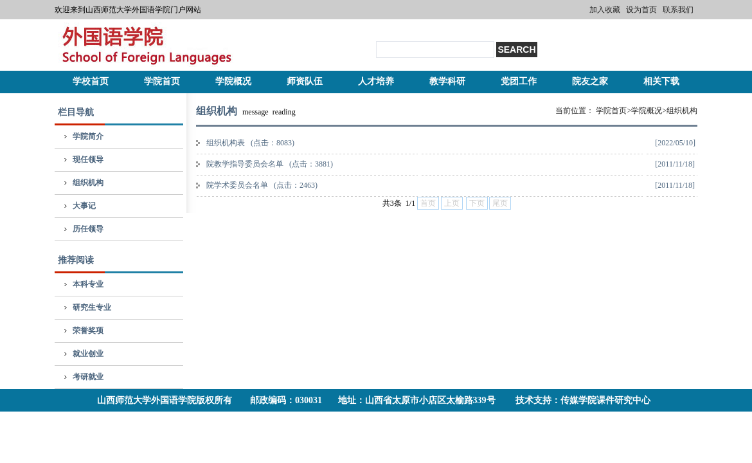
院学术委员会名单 (262, 185)
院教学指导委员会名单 (269, 163)
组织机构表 (250, 142)
